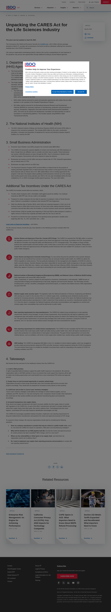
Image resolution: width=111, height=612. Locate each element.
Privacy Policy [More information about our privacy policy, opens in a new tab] (29, 87)
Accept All (81, 92)
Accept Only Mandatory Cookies (62, 92)
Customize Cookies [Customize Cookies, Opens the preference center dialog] (31, 91)
